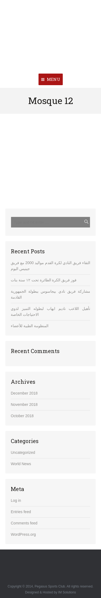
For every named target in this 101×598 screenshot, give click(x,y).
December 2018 (24, 393)
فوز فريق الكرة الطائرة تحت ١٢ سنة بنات (43, 280)
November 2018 (24, 404)
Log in (16, 500)
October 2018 (22, 416)
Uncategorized (23, 452)
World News (21, 464)
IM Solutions (67, 592)
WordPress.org (23, 534)
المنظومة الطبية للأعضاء (29, 326)
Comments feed (24, 523)
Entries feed (21, 512)
